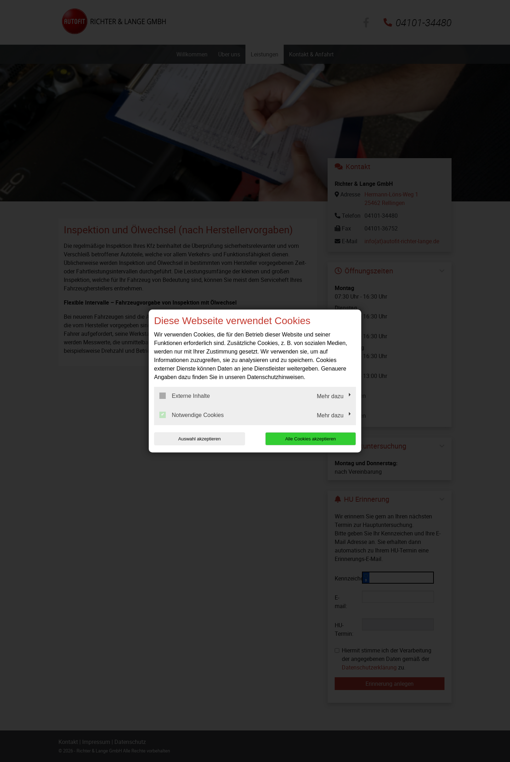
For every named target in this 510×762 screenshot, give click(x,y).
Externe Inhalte (184, 396)
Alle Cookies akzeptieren (310, 438)
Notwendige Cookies (191, 415)
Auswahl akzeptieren (199, 438)
